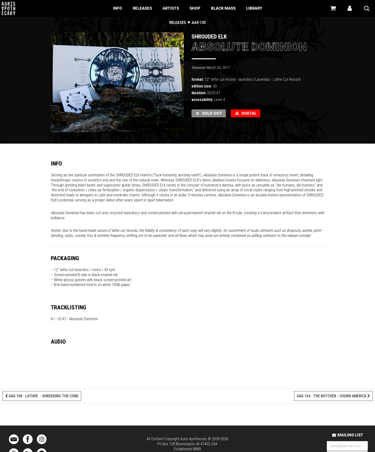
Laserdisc (262, 79)
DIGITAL (246, 113)
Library (254, 8)
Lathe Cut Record (286, 79)
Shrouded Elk (209, 36)
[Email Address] (347, 446)
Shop (195, 8)
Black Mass (223, 8)
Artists (171, 8)
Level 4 (219, 99)
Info (117, 8)
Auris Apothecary (193, 439)
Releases (142, 8)
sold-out (208, 113)
